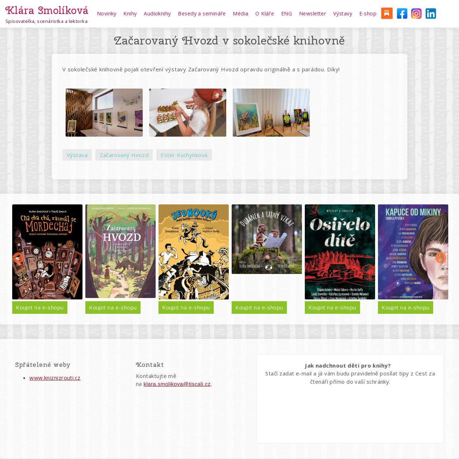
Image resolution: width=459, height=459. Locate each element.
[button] (104, 113)
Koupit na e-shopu (40, 307)
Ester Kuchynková (184, 154)
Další (440, 258)
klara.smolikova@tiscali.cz (176, 384)
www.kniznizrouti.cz (55, 377)
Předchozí (18, 258)
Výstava (77, 154)
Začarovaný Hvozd (124, 154)
